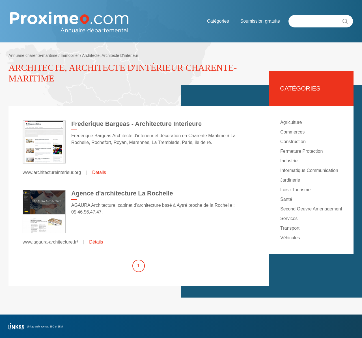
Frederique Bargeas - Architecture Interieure (136, 123)
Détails (99, 172)
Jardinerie (290, 180)
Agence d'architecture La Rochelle (122, 193)
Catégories (218, 21)
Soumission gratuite (260, 21)
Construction (293, 141)
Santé (286, 199)
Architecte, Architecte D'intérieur (110, 55)
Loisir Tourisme (295, 189)
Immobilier (70, 55)
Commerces (292, 132)
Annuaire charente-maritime (32, 55)
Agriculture (291, 122)
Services (289, 218)
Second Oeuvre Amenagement (311, 208)
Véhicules (290, 237)
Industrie (289, 160)
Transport (289, 228)
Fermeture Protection (301, 151)
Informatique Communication (309, 170)
